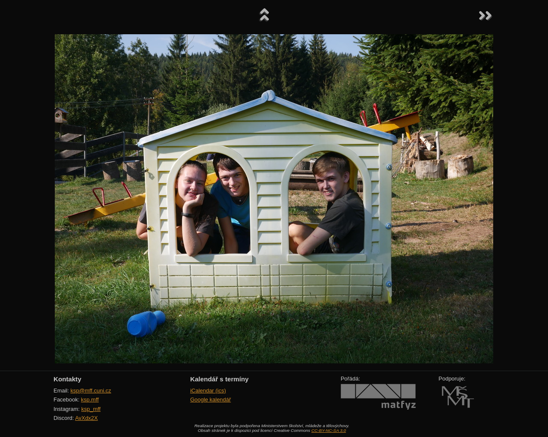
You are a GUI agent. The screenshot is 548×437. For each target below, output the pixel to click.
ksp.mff (90, 399)
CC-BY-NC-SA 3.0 (328, 430)
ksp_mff (91, 409)
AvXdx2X (86, 418)
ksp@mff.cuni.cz (91, 390)
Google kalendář (210, 399)
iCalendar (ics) (208, 390)
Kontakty (67, 379)
